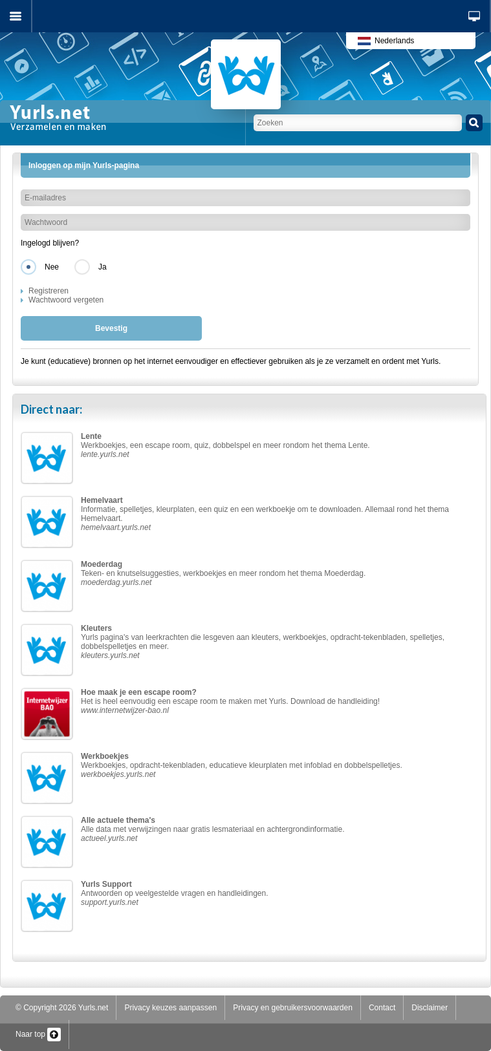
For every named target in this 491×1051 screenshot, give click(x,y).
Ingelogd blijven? (50, 243)
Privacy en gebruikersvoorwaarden (293, 1007)
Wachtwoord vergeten (66, 299)
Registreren (48, 290)
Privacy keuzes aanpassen (170, 1007)
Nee (52, 266)
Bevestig (111, 328)
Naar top (38, 1034)
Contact (382, 1007)
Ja (102, 266)
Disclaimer (429, 1007)
